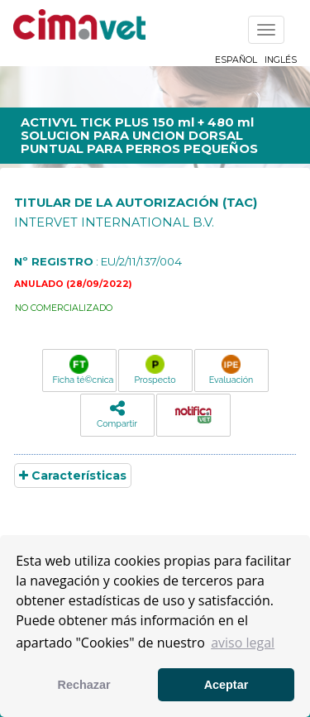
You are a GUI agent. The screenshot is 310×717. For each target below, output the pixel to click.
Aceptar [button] (226, 684)
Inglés (281, 60)
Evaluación (231, 370)
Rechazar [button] (84, 684)
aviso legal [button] (242, 642)
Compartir (117, 413)
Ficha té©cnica (83, 370)
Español (236, 60)
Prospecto (154, 370)
